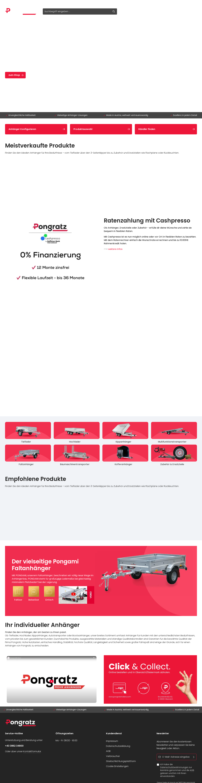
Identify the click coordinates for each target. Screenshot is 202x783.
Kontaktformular (32, 751)
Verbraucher (113, 756)
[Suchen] (114, 11)
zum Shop (14, 75)
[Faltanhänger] (28, 456)
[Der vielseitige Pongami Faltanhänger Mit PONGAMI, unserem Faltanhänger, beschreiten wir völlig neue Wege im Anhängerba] (101, 581)
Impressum (112, 741)
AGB (108, 751)
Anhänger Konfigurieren (22, 129)
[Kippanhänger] (125, 433)
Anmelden (11, 3)
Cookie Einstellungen (117, 766)
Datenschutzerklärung (118, 746)
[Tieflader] (28, 433)
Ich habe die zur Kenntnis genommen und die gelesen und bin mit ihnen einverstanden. (177, 770)
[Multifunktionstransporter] (174, 433)
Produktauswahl (83, 129)
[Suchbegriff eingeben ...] (77, 11)
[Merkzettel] (129, 11)
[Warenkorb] (147, 11)
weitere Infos (115, 249)
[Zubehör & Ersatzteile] (174, 456)
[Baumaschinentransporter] (77, 456)
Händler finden (146, 129)
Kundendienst (114, 733)
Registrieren (27, 3)
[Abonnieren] (194, 757)
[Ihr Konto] (136, 11)
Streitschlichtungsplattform (121, 761)
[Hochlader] (77, 433)
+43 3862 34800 (14, 745)
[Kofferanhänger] (125, 456)
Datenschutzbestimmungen (174, 767)
